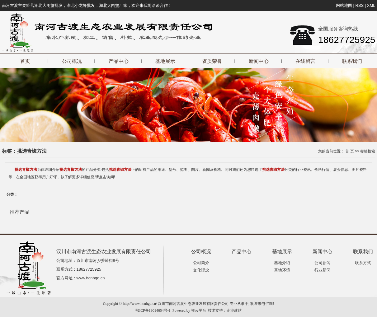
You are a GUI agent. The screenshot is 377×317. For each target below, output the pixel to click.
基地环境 (282, 270)
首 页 (349, 151)
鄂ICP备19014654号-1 (153, 310)
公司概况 (72, 61)
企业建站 (234, 310)
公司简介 (201, 262)
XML (371, 5)
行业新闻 (322, 270)
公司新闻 (322, 262)
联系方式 (363, 262)
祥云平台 (198, 310)
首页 (25, 61)
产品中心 (119, 61)
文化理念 (201, 270)
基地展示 (165, 61)
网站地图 (344, 5)
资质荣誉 (212, 61)
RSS (359, 5)
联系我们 (352, 61)
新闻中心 (259, 61)
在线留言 (305, 61)
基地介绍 (282, 262)
